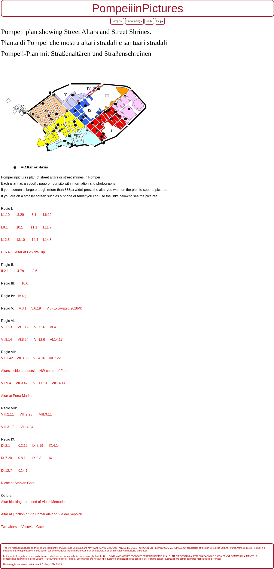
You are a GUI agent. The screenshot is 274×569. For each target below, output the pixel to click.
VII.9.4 (6, 383)
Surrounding (134, 21)
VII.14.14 (59, 383)
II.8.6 (33, 271)
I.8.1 (5, 227)
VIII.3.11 (44, 414)
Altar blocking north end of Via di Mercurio (33, 502)
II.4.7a (18, 271)
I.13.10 (20, 240)
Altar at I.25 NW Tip (28, 252)
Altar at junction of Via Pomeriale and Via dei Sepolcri (41, 514)
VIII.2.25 (25, 414)
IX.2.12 (21, 445)
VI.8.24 (23, 339)
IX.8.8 (36, 458)
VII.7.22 (54, 358)
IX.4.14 (54, 445)
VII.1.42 (7, 358)
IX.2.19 (37, 445)
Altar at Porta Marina (17, 396)
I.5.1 (33, 215)
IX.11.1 (54, 458)
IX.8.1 (22, 458)
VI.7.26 (39, 327)
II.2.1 (5, 271)
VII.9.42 (21, 383)
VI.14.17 (55, 339)
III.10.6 (22, 283)
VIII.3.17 (8, 427)
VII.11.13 (39, 383)
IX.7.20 (7, 458)
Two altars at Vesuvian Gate (22, 527)
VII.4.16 (39, 358)
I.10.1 (19, 227)
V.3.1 (23, 308)
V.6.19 (36, 308)
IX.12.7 (7, 470)
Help (159, 21)
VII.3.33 (22, 358)
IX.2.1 (6, 445)
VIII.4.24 (26, 427)
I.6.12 (45, 215)
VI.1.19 (23, 327)
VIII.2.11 (8, 414)
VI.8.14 (7, 339)
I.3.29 (20, 215)
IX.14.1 (22, 470)
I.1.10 (6, 215)
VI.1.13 (7, 327)
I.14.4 (34, 240)
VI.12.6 (39, 339)
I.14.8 (47, 240)
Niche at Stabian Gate (18, 483)
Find (149, 21)
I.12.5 (5, 240)
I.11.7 (47, 227)
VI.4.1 (54, 327)
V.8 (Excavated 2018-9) (64, 308)
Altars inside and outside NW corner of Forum (35, 371)
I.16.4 (5, 252)
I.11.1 (33, 227)
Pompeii (117, 21)
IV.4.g (22, 296)
